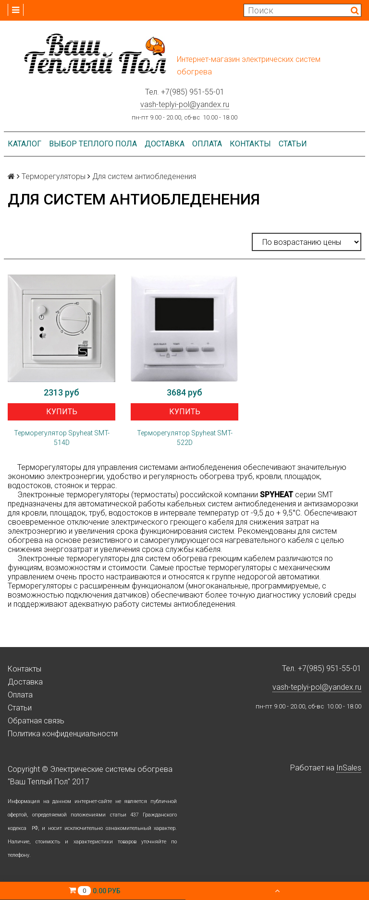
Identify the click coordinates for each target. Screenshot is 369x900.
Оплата (207, 143)
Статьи (293, 143)
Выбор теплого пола (93, 143)
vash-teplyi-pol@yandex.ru (184, 104)
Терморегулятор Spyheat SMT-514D (62, 437)
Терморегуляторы (54, 176)
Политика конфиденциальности (63, 733)
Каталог (24, 143)
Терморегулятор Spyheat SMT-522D (185, 437)
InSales (348, 767)
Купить (61, 411)
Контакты (250, 143)
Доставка (164, 143)
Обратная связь (36, 720)
